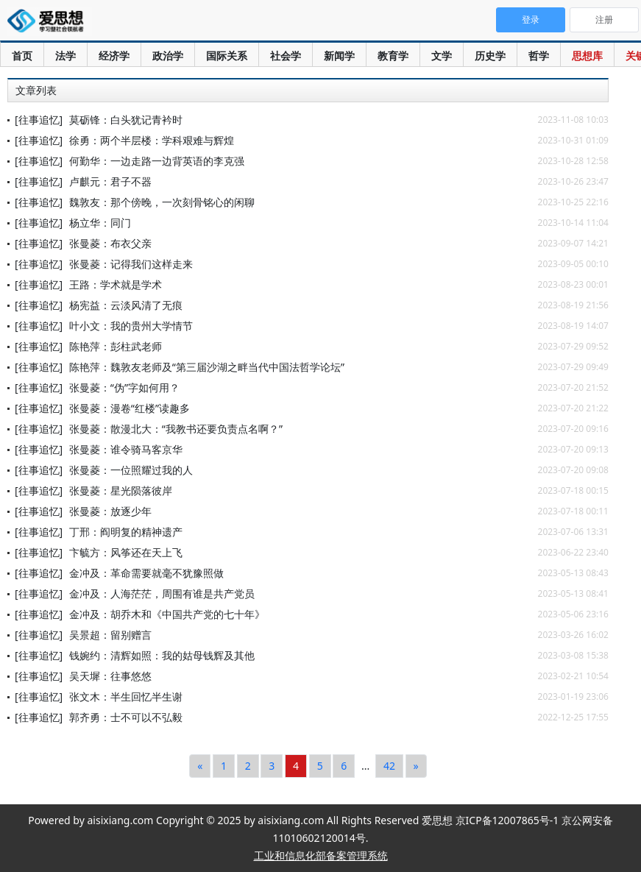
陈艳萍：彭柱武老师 (115, 346)
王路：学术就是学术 (115, 284)
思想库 (587, 56)
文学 (441, 56)
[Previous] (199, 766)
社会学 (285, 56)
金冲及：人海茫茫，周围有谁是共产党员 (162, 593)
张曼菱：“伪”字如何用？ (124, 387)
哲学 (538, 56)
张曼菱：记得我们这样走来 (131, 264)
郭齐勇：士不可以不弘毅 (126, 717)
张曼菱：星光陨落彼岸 (120, 490)
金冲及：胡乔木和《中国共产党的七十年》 (167, 614)
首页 (22, 56)
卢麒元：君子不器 (110, 181)
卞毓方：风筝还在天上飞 (126, 552)
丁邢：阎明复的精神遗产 (126, 532)
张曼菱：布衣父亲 (110, 243)
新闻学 (339, 56)
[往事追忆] (39, 120)
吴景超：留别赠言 (110, 635)
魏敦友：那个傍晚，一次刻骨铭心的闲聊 (162, 202)
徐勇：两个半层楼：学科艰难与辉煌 (151, 140)
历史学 (490, 56)
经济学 (114, 56)
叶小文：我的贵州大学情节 (131, 326)
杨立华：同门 (100, 223)
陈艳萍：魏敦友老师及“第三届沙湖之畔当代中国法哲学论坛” (206, 367)
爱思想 (49, 22)
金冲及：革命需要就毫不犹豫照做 (146, 573)
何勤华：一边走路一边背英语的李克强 (156, 161)
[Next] (416, 766)
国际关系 (226, 56)
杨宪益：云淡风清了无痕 (126, 305)
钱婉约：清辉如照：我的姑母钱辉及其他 (162, 655)
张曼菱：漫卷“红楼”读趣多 (129, 408)
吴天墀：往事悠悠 (110, 676)
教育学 (393, 56)
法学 (65, 56)
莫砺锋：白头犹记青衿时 (126, 120)
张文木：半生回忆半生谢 (126, 696)
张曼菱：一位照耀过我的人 (131, 470)
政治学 (167, 56)
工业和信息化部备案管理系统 (321, 855)
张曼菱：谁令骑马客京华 (126, 449)
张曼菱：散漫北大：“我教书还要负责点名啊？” (176, 429)
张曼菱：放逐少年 (110, 511)
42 (389, 766)
